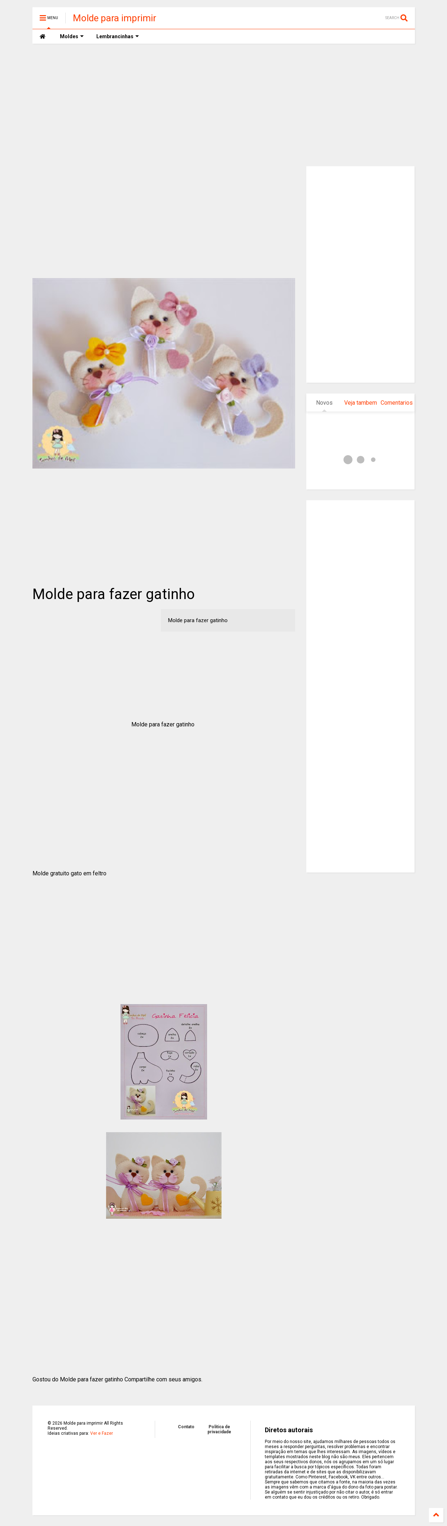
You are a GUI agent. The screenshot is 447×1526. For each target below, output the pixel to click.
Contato (186, 1426)
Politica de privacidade (219, 1429)
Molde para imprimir (114, 18)
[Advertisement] (223, 104)
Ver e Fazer (101, 1433)
